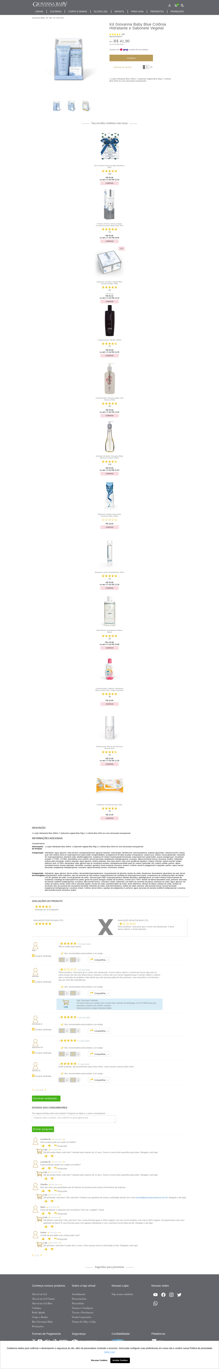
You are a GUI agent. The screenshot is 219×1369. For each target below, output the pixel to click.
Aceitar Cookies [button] (120, 1360)
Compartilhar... (99, 959)
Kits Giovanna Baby (42, 1321)
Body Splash (38, 1312)
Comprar (131, 58)
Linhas (39, 11)
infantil (119, 11)
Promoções (38, 1326)
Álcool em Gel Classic (43, 1298)
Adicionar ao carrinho (123, 67)
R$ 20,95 (119, 44)
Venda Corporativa (81, 1317)
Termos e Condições (82, 1308)
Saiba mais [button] (109, 1352)
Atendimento (78, 1294)
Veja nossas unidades (122, 1294)
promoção (177, 11)
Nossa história (79, 1298)
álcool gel (101, 11)
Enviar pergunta (43, 1129)
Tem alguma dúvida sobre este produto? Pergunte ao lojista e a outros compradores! (68, 1113)
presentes (157, 11)
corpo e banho (77, 11)
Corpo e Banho (40, 1317)
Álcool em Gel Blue (42, 1303)
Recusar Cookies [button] (99, 1360)
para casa (137, 11)
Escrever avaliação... (46, 1098)
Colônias (56, 11)
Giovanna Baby (38, 18)
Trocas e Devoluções (82, 1312)
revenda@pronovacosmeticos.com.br (151, 1197)
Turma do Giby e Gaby (84, 1321)
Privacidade (78, 1303)
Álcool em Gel (39, 1294)
